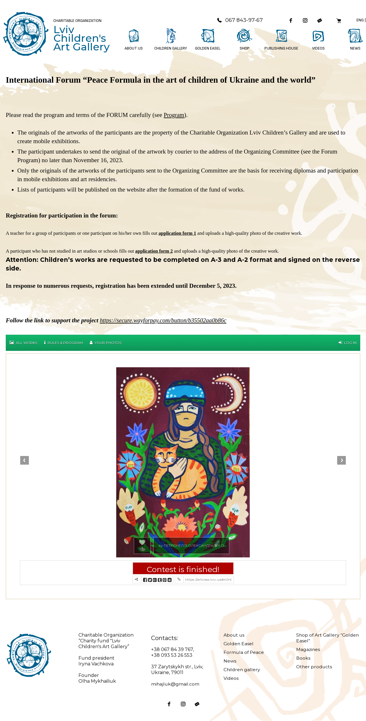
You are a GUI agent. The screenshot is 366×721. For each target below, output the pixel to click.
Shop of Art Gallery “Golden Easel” (318, 638)
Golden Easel (239, 644)
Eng (359, 20)
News (230, 661)
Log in (347, 342)
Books (303, 658)
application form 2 (154, 251)
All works (23, 342)
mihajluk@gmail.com (175, 684)
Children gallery (242, 670)
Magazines (308, 649)
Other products (314, 667)
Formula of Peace (244, 652)
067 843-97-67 (238, 20)
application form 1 (178, 233)
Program (174, 115)
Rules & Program (63, 342)
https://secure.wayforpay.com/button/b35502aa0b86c (164, 320)
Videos (231, 678)
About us (234, 635)
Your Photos (105, 342)
